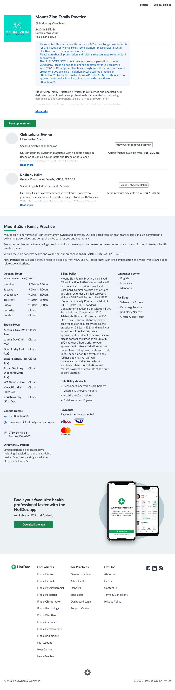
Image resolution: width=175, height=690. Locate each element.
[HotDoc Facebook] (148, 568)
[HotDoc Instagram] (161, 568)
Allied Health (78, 581)
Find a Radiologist (48, 636)
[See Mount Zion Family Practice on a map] (152, 30)
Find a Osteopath (47, 622)
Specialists (77, 594)
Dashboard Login (81, 601)
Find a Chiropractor (49, 601)
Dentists (76, 588)
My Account (44, 642)
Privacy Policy (112, 601)
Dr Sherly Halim (31, 174)
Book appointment (20, 123)
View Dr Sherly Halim (133, 185)
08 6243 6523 (48, 82)
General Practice (81, 574)
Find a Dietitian (46, 615)
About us (109, 574)
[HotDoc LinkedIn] (154, 568)
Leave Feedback (46, 656)
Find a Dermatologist (49, 629)
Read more (26, 164)
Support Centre (80, 608)
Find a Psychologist (48, 608)
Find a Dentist (45, 581)
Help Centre (44, 649)
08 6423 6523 (48, 75)
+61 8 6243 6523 (19, 416)
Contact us (110, 588)
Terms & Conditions (116, 594)
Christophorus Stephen (36, 134)
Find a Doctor (45, 574)
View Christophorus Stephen (133, 144)
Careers (108, 581)
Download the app (34, 524)
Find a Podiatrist (47, 594)
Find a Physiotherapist (50, 588)
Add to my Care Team (50, 23)
